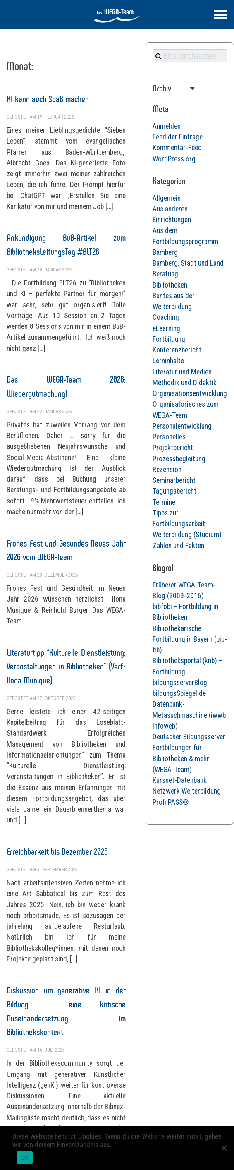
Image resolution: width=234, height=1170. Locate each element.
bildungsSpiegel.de (179, 693)
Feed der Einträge (178, 137)
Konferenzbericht (177, 350)
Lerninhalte (168, 361)
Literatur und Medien (182, 372)
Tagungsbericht (174, 491)
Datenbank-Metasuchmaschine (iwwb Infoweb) (189, 715)
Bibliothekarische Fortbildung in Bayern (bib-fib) (190, 639)
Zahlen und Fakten (178, 546)
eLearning (166, 328)
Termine (164, 502)
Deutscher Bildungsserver (189, 737)
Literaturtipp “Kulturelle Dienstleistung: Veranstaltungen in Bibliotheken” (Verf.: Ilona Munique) (66, 666)
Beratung (165, 274)
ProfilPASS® (171, 802)
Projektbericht (173, 448)
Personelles (169, 437)
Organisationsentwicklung (190, 393)
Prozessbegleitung (179, 459)
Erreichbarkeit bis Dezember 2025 (57, 851)
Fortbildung (169, 339)
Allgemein (167, 198)
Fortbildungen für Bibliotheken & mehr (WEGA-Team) (181, 758)
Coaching (166, 317)
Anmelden (167, 126)
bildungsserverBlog (180, 683)
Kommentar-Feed (177, 148)
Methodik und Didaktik (185, 383)
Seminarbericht (174, 480)
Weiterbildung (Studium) (187, 534)
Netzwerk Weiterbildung (187, 791)
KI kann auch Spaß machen (48, 99)
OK (25, 1158)
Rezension (167, 469)
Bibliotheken (170, 285)
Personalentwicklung (182, 426)
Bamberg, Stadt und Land (188, 263)
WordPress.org (174, 159)
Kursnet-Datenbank (180, 780)
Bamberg (165, 252)
